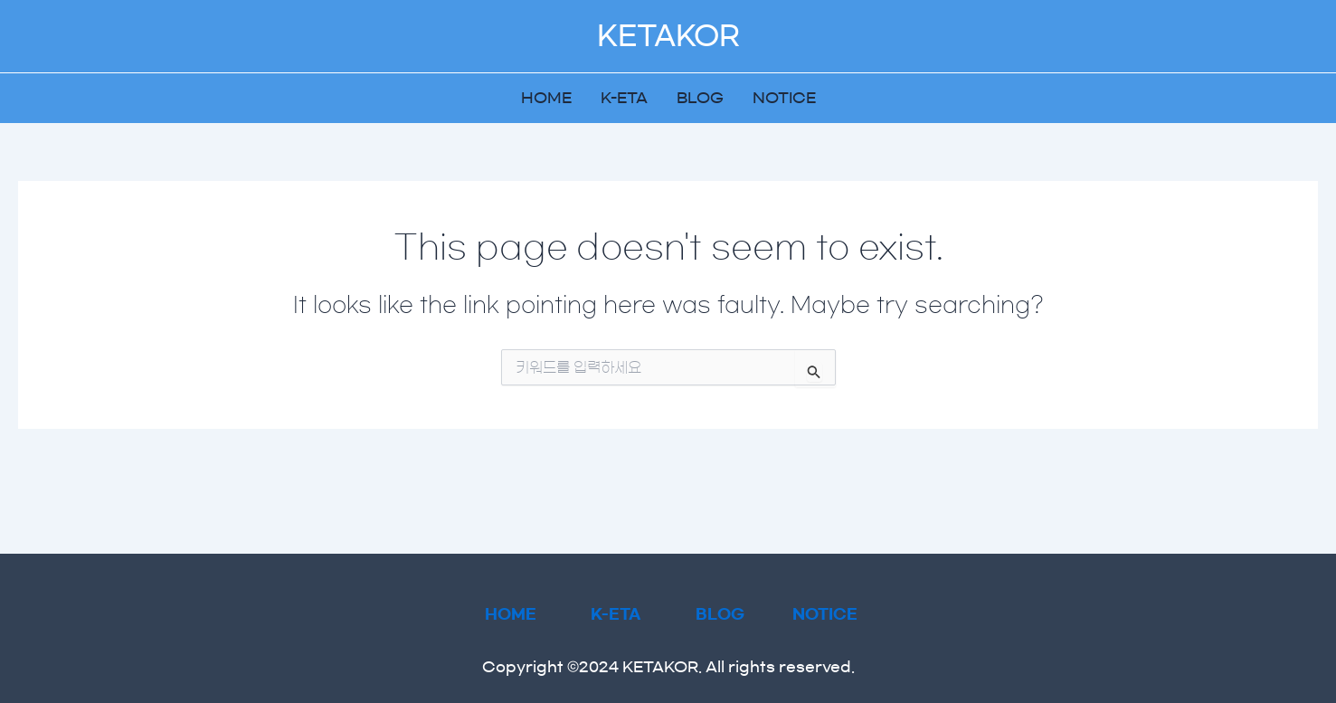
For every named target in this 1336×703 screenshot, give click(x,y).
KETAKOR (668, 36)
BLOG (700, 97)
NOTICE (784, 97)
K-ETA (624, 97)
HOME (546, 97)
